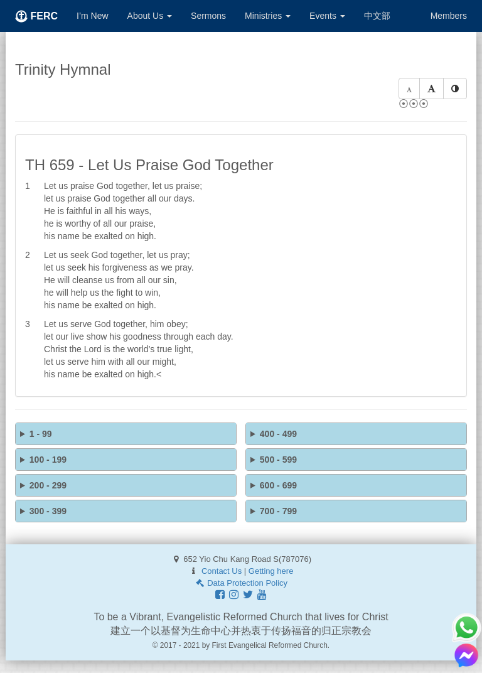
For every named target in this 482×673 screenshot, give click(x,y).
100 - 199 (48, 460)
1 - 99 (40, 434)
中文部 (377, 16)
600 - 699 (278, 485)
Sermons (208, 16)
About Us (149, 16)
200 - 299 (48, 485)
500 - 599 (278, 460)
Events (327, 16)
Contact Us (221, 571)
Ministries (268, 16)
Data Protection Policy (241, 583)
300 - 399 (48, 511)
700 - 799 (278, 511)
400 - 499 (278, 434)
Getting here (271, 571)
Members (449, 16)
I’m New (93, 16)
